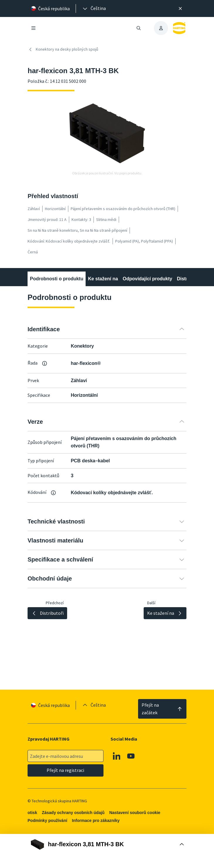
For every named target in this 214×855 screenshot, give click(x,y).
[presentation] (93, 8)
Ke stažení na (103, 278)
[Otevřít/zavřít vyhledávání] (139, 28)
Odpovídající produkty (147, 278)
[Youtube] (131, 756)
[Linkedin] (117, 756)
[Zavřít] (180, 8)
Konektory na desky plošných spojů (63, 49)
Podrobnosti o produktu (56, 278)
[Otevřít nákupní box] (107, 844)
